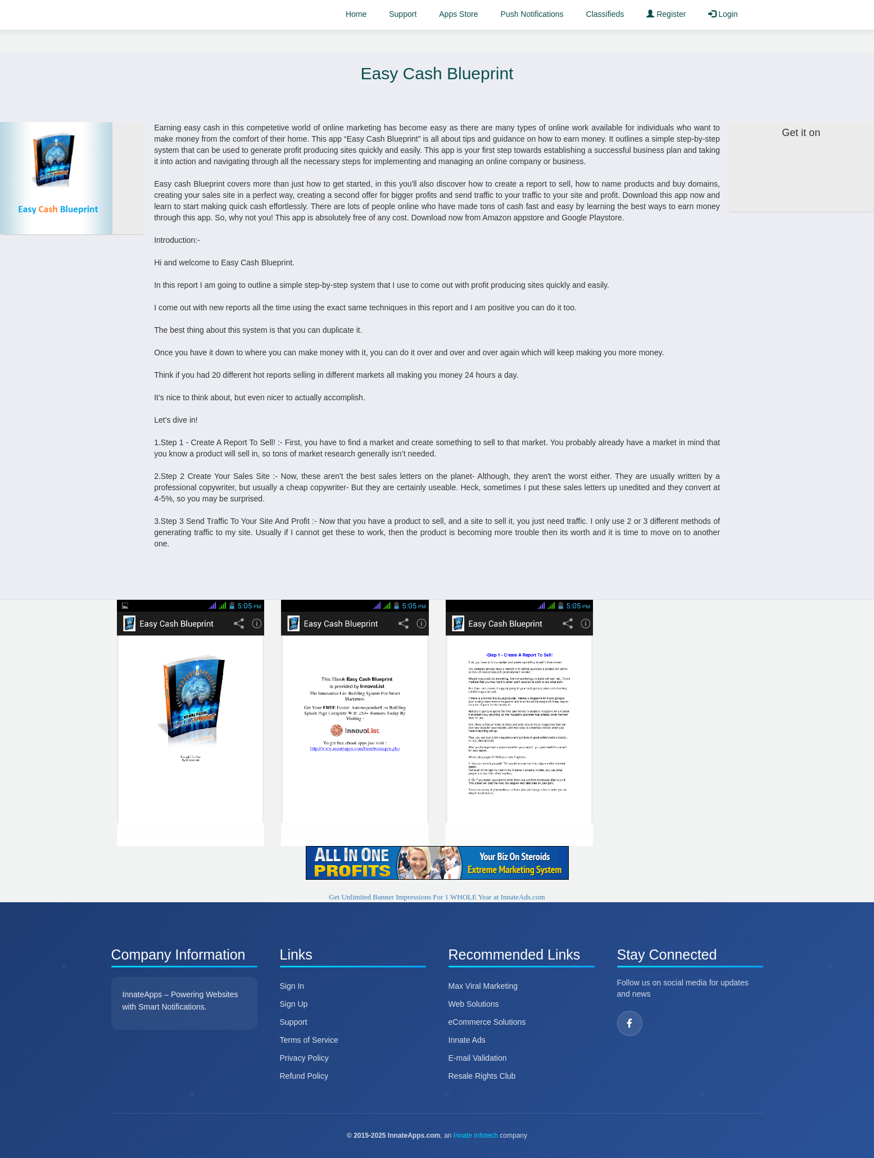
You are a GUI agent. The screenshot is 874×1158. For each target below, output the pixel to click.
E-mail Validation (478, 1057)
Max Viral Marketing (483, 985)
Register (666, 14)
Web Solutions (474, 1003)
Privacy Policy (304, 1057)
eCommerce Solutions (487, 1021)
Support (402, 14)
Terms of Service (309, 1039)
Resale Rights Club (482, 1075)
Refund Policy (304, 1075)
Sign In (292, 985)
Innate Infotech (476, 1135)
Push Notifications (532, 14)
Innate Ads (467, 1039)
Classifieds (605, 14)
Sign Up (294, 1003)
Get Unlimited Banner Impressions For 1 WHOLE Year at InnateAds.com (437, 897)
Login (722, 14)
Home (356, 14)
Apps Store (458, 14)
